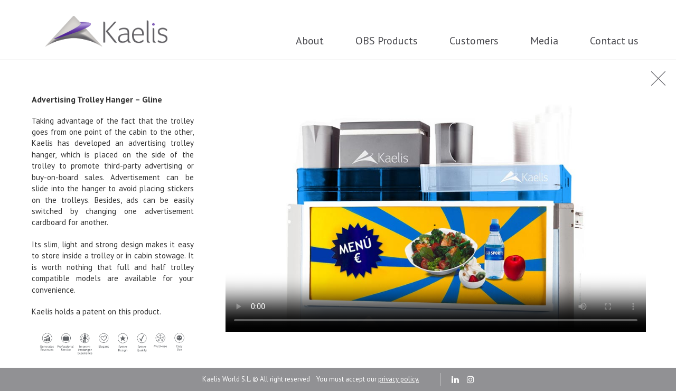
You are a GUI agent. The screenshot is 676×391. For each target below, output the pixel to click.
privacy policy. (398, 379)
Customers (474, 41)
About (310, 41)
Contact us (614, 41)
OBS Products (386, 41)
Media (544, 41)
